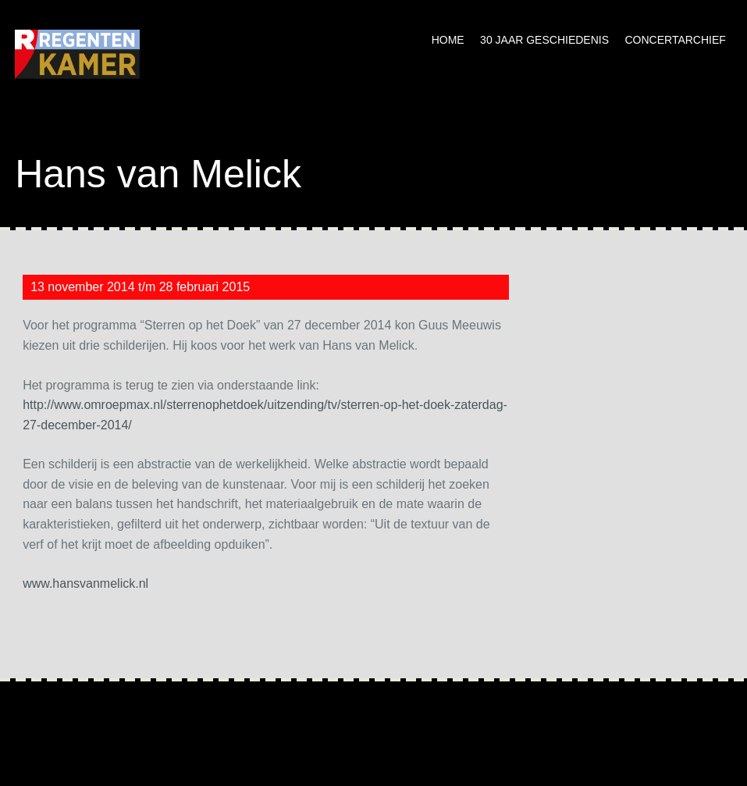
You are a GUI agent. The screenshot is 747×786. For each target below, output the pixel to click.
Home (448, 40)
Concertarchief (674, 40)
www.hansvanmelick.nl (85, 583)
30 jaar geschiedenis (544, 40)
